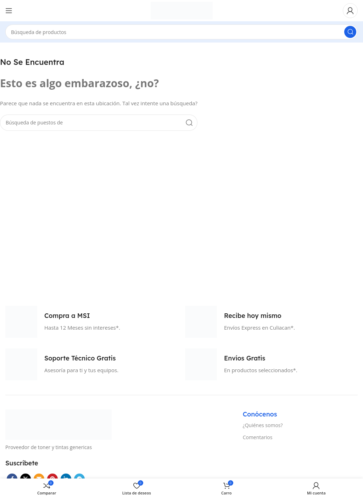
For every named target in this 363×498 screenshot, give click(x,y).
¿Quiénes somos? (263, 425)
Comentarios (258, 437)
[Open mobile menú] (9, 11)
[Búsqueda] (181, 31)
